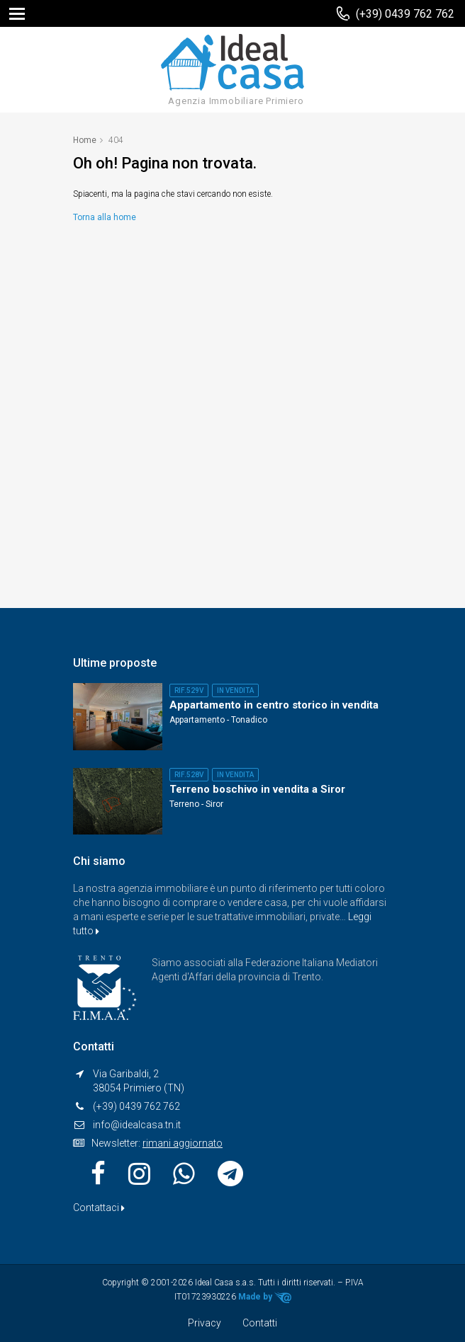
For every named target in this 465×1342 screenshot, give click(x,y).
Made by (264, 1297)
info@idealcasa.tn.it (137, 1124)
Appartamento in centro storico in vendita (274, 705)
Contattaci (99, 1207)
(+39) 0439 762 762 (405, 14)
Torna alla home (104, 217)
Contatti (259, 1323)
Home (84, 140)
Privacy (204, 1323)
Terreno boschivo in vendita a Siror (257, 789)
